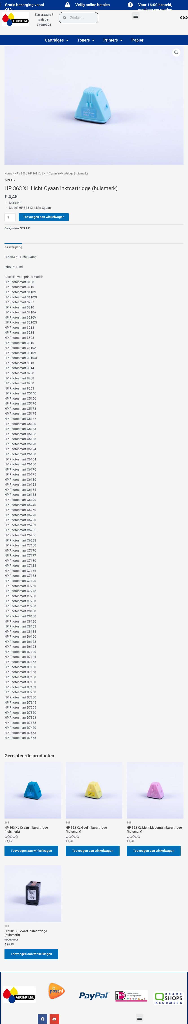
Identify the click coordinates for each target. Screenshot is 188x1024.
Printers (112, 40)
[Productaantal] (10, 217)
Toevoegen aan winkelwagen (43, 217)
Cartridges (56, 40)
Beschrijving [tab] (13, 247)
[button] (136, 16)
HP (16, 173)
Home (8, 173)
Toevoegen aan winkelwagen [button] (31, 850)
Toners (85, 40)
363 (23, 173)
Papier (137, 40)
